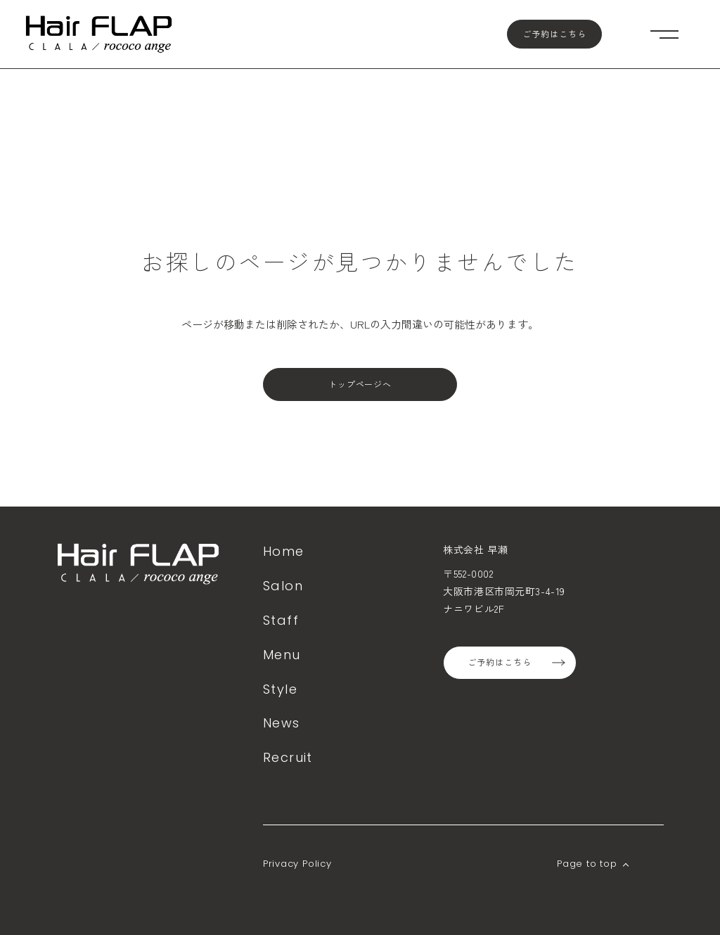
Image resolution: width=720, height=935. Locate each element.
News (281, 723)
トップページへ (360, 384)
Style (280, 689)
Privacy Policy (297, 863)
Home (283, 551)
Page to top (587, 863)
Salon (283, 585)
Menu (282, 654)
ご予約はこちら (554, 34)
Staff (281, 620)
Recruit (288, 757)
